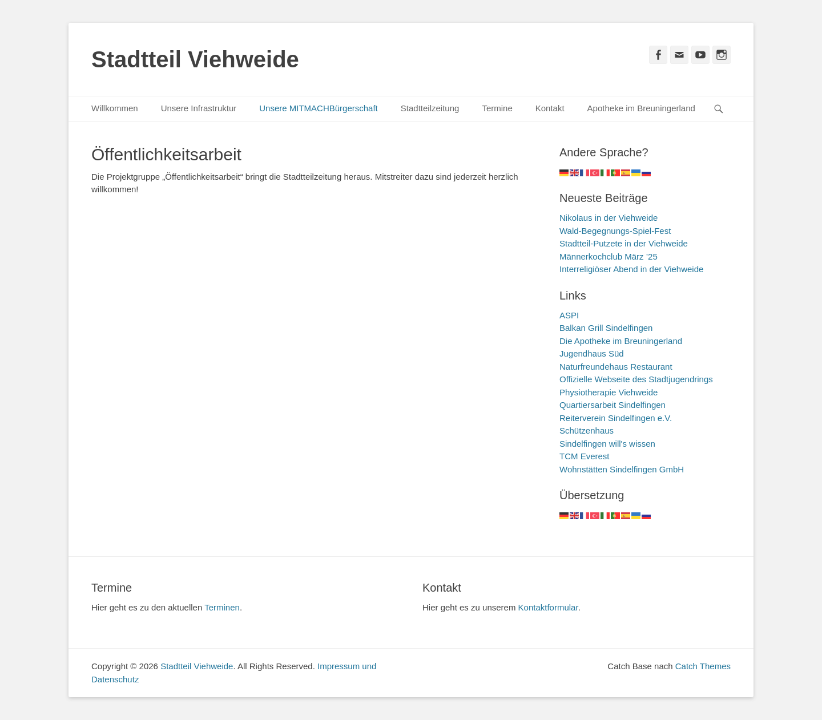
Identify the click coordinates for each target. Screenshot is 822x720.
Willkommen (114, 108)
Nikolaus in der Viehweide (608, 218)
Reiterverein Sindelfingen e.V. (615, 418)
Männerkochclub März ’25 (608, 256)
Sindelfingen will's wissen (607, 443)
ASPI (569, 315)
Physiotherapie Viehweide (608, 392)
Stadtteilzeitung (430, 108)
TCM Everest (584, 456)
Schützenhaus (586, 430)
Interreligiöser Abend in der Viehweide (631, 269)
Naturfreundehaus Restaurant (615, 366)
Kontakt (550, 108)
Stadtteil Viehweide (195, 59)
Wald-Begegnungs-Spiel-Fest (615, 231)
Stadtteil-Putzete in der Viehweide (623, 243)
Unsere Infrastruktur (199, 108)
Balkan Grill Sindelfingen (605, 328)
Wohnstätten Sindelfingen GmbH (621, 469)
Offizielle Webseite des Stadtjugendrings (636, 379)
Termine (497, 108)
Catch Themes (703, 666)
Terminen (222, 607)
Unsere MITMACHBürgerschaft (318, 108)
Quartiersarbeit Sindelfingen (612, 405)
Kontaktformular (548, 607)
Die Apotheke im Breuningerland (620, 341)
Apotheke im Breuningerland (641, 108)
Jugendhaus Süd (591, 353)
